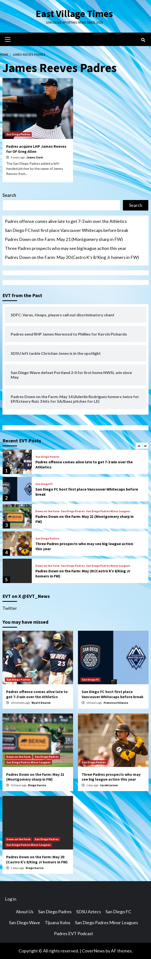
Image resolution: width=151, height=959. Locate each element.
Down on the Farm (47, 511)
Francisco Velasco (116, 702)
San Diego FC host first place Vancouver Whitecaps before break (66, 230)
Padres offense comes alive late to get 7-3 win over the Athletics (66, 221)
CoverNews (93, 950)
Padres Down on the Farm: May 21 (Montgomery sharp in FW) (64, 239)
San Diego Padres (18, 134)
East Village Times (74, 14)
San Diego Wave (24, 922)
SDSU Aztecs (88, 911)
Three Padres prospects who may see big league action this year (65, 248)
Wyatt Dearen (41, 702)
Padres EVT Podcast (73, 933)
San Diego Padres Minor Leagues (108, 511)
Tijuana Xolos (57, 922)
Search (9, 195)
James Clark (34, 157)
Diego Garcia (37, 785)
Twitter (9, 608)
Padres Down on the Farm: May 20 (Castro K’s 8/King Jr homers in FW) (72, 257)
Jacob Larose (109, 785)
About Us (24, 911)
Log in (10, 899)
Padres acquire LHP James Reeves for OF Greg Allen (36, 149)
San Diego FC (44, 484)
